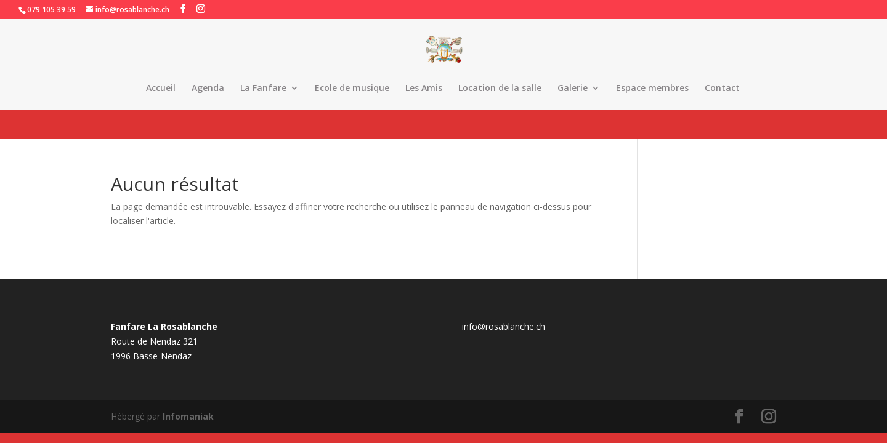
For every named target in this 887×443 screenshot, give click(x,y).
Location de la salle (499, 89)
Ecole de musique (352, 89)
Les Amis (423, 89)
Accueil (161, 89)
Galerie (572, 89)
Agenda (208, 89)
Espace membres (652, 89)
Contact (722, 89)
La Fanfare (263, 89)
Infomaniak (188, 416)
